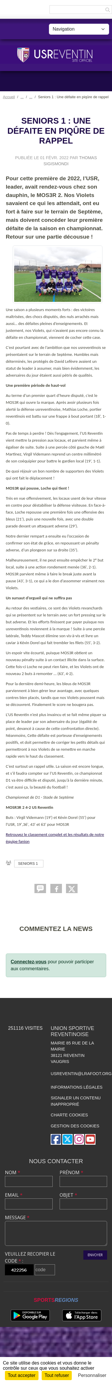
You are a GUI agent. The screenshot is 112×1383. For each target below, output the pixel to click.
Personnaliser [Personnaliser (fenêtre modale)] (92, 1375)
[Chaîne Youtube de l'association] (90, 1139)
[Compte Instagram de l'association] (79, 1139)
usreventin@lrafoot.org (81, 1073)
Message (17, 1217)
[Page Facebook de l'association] (56, 1139)
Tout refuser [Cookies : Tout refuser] (57, 1375)
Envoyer (95, 1254)
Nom (12, 1172)
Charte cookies (69, 1115)
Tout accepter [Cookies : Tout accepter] (22, 1375)
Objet (68, 1195)
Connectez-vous (29, 961)
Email (14, 1195)
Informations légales (76, 1087)
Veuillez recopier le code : (30, 1257)
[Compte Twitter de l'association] (67, 1139)
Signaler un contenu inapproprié (76, 1101)
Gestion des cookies (75, 1126)
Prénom (71, 1172)
